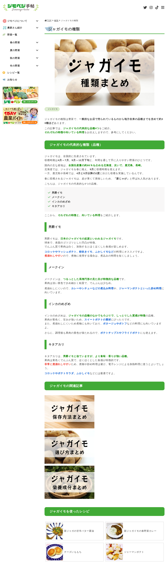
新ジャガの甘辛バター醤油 (71, 454)
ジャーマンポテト (126, 475)
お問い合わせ (157, 552)
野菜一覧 (12, 35)
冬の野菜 (24, 66)
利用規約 (88, 552)
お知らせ (12, 80)
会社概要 (63, 552)
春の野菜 (24, 42)
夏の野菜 (24, 50)
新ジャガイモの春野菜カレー (132, 454)
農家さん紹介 (22, 28)
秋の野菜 (24, 58)
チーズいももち (64, 475)
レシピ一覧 (14, 73)
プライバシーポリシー (121, 552)
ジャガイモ (53, 109)
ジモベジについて (22, 21)
